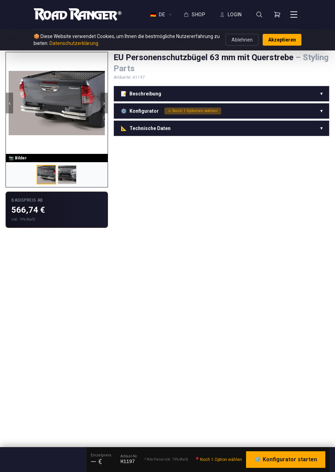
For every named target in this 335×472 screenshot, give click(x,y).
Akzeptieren (282, 40)
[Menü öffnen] (293, 14)
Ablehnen (242, 40)
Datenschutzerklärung (73, 43)
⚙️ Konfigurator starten (285, 459)
